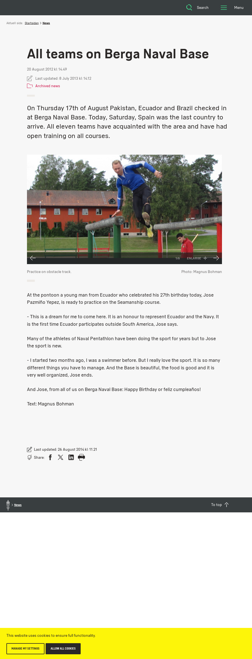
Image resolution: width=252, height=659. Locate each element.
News (46, 23)
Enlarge (197, 258)
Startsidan (32, 23)
